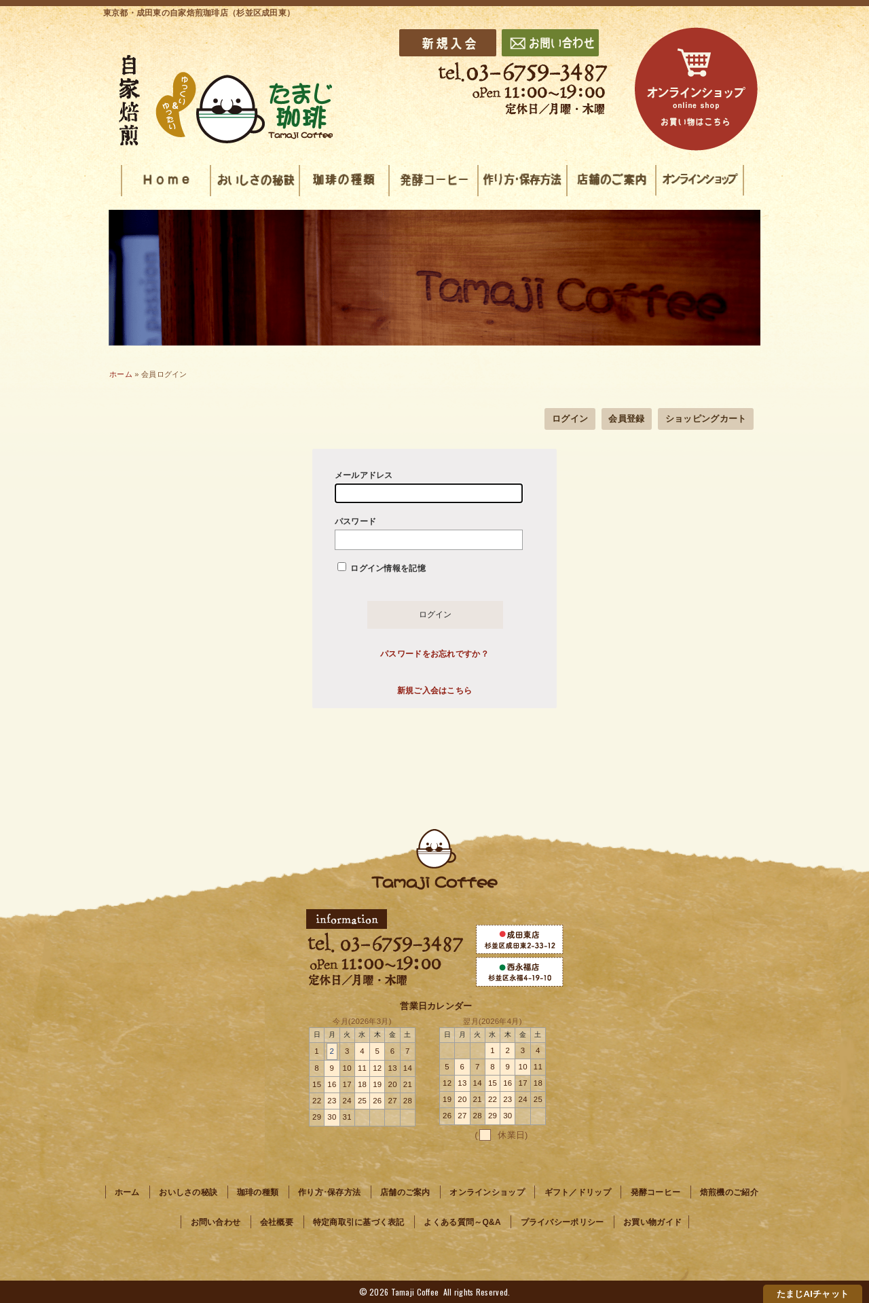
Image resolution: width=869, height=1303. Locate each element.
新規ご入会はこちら (435, 690)
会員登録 (626, 419)
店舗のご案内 (405, 1192)
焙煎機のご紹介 (729, 1192)
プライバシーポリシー (562, 1222)
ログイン (570, 419)
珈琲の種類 (257, 1192)
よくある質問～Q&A (462, 1222)
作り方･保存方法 (329, 1192)
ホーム (120, 374)
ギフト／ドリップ (577, 1192)
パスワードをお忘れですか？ (434, 654)
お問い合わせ (216, 1222)
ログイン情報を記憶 (381, 567)
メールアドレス (429, 487)
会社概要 (276, 1222)
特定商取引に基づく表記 (359, 1222)
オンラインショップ (487, 1192)
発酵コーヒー (656, 1192)
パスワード (429, 533)
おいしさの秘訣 (188, 1192)
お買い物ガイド (652, 1222)
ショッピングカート (706, 419)
